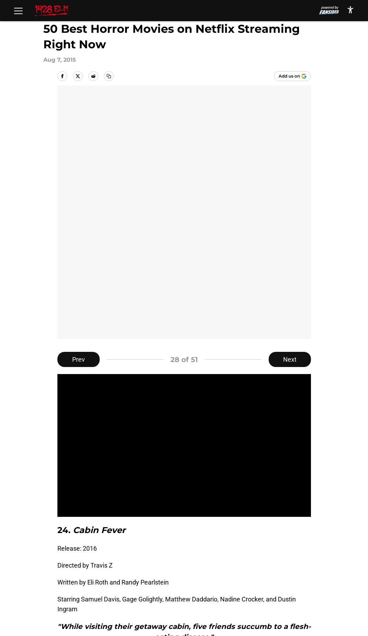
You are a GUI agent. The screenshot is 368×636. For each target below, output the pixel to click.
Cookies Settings (90, 591)
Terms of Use (279, 565)
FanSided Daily (87, 565)
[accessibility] (350, 9)
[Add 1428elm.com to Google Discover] (292, 76)
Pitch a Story (143, 565)
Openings (138, 552)
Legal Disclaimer (148, 578)
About (75, 552)
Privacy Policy (202, 565)
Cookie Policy (85, 578)
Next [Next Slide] (290, 105)
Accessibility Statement (216, 578)
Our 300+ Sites (281, 552)
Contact (194, 552)
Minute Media (49, 610)
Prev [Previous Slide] (78, 105)
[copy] (109, 76)
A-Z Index (274, 578)
